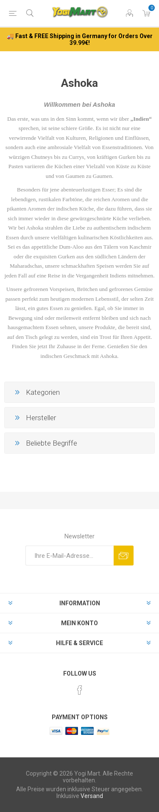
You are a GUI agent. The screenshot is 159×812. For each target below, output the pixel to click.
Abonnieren (124, 555)
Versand (92, 796)
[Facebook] (79, 690)
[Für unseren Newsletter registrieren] (69, 555)
